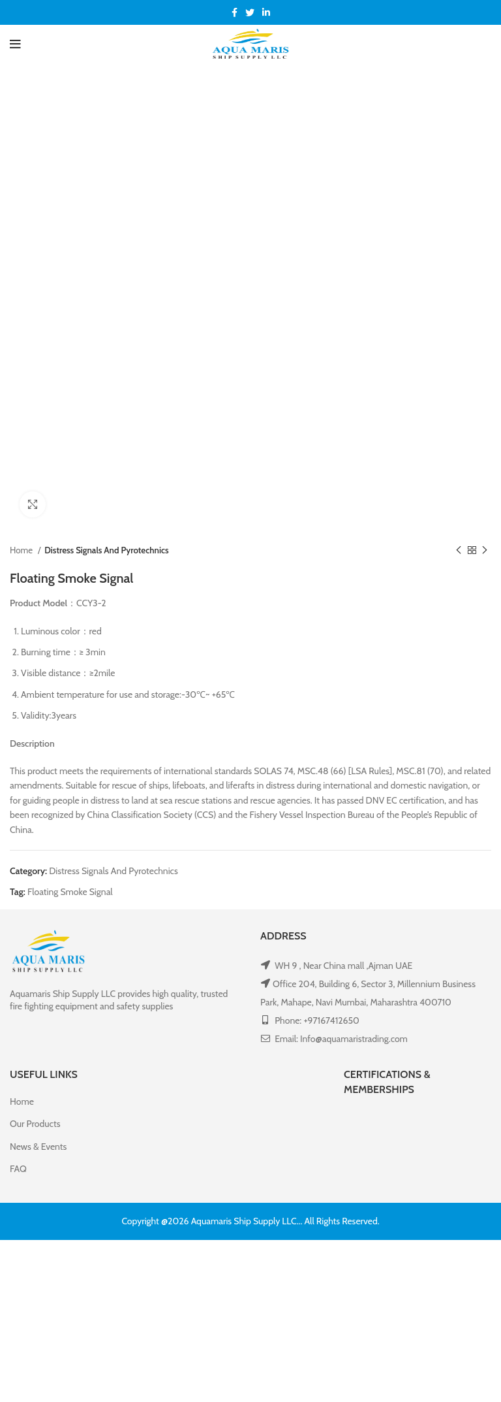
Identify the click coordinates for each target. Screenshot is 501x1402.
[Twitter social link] (249, 12)
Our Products (35, 1124)
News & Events (38, 1146)
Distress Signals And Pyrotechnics (106, 550)
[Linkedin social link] (266, 12)
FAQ (18, 1169)
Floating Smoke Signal (70, 892)
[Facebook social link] (234, 12)
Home (22, 550)
